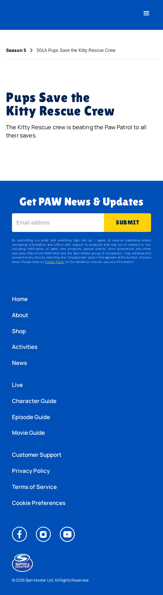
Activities (24, 347)
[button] (146, 13)
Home (20, 299)
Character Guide (34, 401)
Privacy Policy (54, 262)
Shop (19, 331)
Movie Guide (28, 433)
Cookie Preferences (38, 503)
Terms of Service (34, 487)
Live (17, 385)
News (19, 363)
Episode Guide (31, 417)
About (20, 315)
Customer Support (36, 455)
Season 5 (16, 50)
